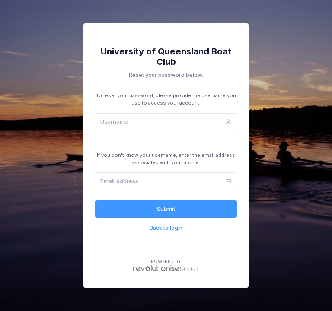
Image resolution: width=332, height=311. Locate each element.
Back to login (166, 228)
